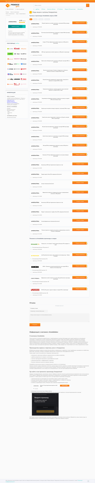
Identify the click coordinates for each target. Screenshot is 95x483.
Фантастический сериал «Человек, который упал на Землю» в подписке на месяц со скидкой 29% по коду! (55, 81)
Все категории (9, 9)
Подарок (41, 22)
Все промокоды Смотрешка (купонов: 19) (40, 323)
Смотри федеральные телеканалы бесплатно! (51, 254)
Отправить (35, 369)
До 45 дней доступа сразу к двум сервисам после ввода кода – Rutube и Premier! (55, 293)
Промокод (47, 22)
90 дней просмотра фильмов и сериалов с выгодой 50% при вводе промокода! (55, 146)
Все (31, 22)
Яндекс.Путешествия (70, 9)
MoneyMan (80, 9)
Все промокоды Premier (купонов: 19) (39, 296)
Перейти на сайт (19, 23)
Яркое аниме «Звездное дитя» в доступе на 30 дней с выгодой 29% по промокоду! (55, 70)
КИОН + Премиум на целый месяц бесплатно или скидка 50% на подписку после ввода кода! (56, 306)
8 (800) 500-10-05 (10, 97)
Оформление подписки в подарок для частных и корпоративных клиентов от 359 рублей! (56, 222)
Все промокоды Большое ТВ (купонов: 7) (40, 283)
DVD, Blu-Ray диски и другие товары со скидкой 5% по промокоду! (55, 333)
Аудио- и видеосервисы (35, 12)
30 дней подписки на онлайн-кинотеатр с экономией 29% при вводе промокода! (55, 27)
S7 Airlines (60, 9)
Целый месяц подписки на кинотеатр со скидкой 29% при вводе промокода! (55, 157)
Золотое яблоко (51, 9)
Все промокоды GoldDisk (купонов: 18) (40, 336)
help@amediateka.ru (11, 98)
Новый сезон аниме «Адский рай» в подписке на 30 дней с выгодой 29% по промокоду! (55, 135)
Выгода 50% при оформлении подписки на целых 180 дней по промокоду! (55, 168)
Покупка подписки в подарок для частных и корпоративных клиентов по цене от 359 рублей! (56, 265)
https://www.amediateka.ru (12, 99)
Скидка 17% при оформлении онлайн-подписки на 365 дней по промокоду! (55, 49)
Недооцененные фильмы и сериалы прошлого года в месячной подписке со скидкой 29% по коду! (55, 103)
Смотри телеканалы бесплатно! (48, 211)
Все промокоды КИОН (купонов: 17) (39, 309)
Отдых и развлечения (25, 12)
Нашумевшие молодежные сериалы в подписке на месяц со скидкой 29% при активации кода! (55, 114)
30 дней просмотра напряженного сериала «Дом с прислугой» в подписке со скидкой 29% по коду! (55, 92)
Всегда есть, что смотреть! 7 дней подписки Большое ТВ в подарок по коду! (55, 280)
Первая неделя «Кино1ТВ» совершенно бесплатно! (52, 200)
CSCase (43, 9)
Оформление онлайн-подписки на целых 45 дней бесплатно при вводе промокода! (56, 320)
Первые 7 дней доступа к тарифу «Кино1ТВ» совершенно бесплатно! (55, 243)
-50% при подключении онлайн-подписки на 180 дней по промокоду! (55, 60)
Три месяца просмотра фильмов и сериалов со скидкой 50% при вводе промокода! (55, 38)
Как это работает (19, 9)
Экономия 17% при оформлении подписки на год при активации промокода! (56, 179)
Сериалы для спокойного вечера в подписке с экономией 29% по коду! (55, 125)
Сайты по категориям (14, 12)
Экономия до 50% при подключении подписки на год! (52, 189)
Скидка (35, 22)
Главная (7, 12)
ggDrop (37, 9)
